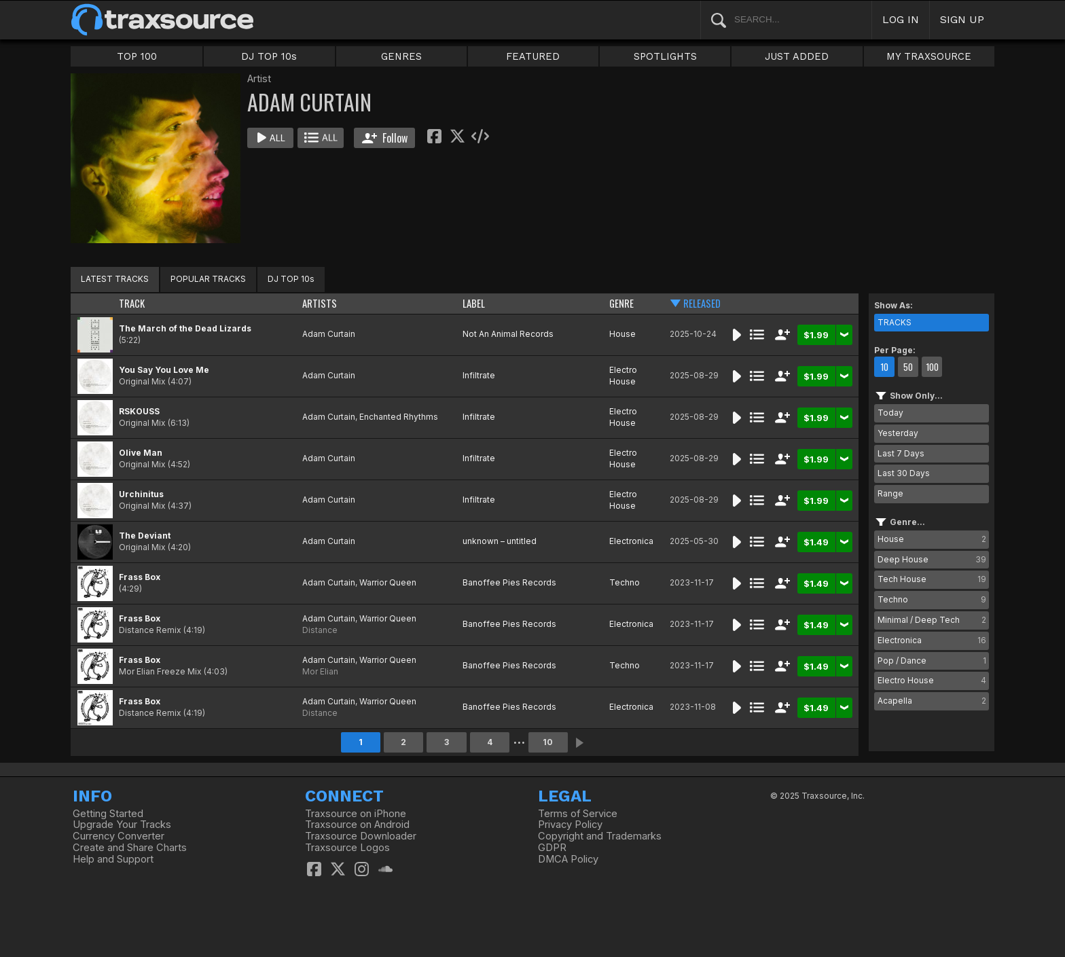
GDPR (552, 848)
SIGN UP (962, 19)
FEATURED (533, 56)
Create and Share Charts (130, 848)
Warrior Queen (387, 582)
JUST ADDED (797, 56)
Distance (320, 630)
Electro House (623, 375)
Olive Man (140, 453)
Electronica (631, 541)
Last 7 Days (901, 453)
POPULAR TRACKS (208, 279)
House (622, 334)
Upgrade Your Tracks (122, 824)
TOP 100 (137, 56)
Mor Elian (320, 671)
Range (890, 493)
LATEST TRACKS (115, 279)
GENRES (401, 56)
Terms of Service (577, 814)
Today (890, 413)
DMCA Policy (568, 859)
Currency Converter (118, 836)
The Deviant (144, 535)
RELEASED (702, 303)
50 (908, 367)
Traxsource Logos (347, 848)
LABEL (474, 303)
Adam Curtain (328, 334)
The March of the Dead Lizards (185, 328)
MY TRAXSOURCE (928, 56)
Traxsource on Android (357, 824)
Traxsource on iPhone (355, 814)
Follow (385, 138)
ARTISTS (319, 303)
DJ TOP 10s (269, 56)
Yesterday (898, 433)
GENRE (621, 303)
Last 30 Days (904, 473)
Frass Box (139, 577)
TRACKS (894, 322)
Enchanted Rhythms (398, 417)
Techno (624, 582)
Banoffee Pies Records (509, 582)
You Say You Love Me (164, 370)
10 (548, 742)
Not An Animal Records (508, 334)
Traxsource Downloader (360, 836)
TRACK (132, 303)
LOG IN (900, 19)
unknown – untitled (500, 541)
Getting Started (108, 814)
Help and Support (113, 859)
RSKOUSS (139, 411)
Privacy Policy (570, 824)
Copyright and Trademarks (600, 836)
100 (932, 367)
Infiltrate (479, 375)
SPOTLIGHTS (665, 56)
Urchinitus (141, 494)
